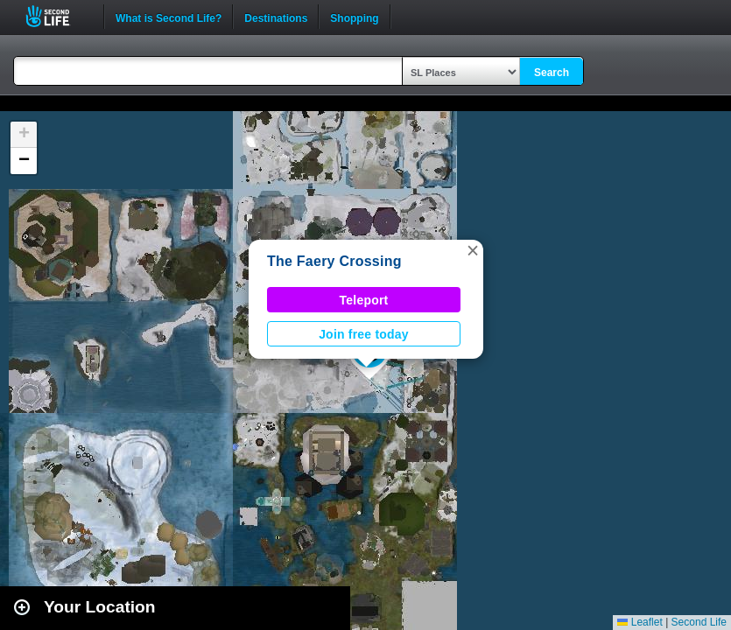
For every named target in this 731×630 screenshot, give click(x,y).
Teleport (364, 300)
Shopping (354, 16)
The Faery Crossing (334, 261)
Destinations (275, 16)
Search (551, 72)
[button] (472, 250)
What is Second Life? (168, 16)
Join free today (364, 334)
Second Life (57, 16)
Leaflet (639, 622)
